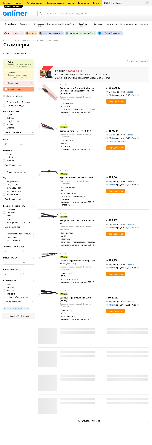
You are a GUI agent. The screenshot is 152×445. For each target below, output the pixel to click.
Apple (30, 33)
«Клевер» (129, 92)
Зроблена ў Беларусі (109, 33)
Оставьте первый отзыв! (71, 97)
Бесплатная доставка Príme (79, 33)
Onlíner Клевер (115, 3)
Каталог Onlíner (10, 40)
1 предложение (116, 311)
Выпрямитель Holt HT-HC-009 (75, 130)
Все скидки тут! (12, 33)
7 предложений (116, 147)
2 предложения (116, 191)
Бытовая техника (26, 40)
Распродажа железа (49, 33)
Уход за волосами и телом (46, 40)
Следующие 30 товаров (89, 420)
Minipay (112, 95)
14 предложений (116, 101)
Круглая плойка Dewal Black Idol (76, 177)
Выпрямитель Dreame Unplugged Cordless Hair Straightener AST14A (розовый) (77, 91)
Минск (20, 96)
